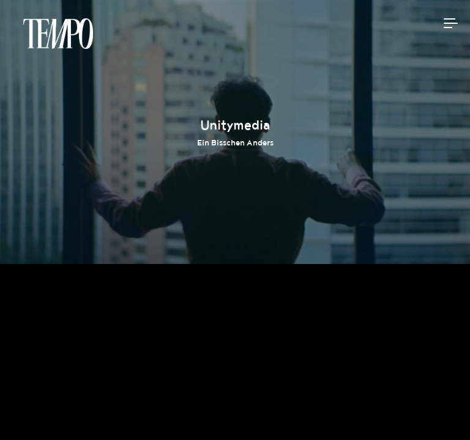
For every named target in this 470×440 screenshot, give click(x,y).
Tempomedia (58, 33)
